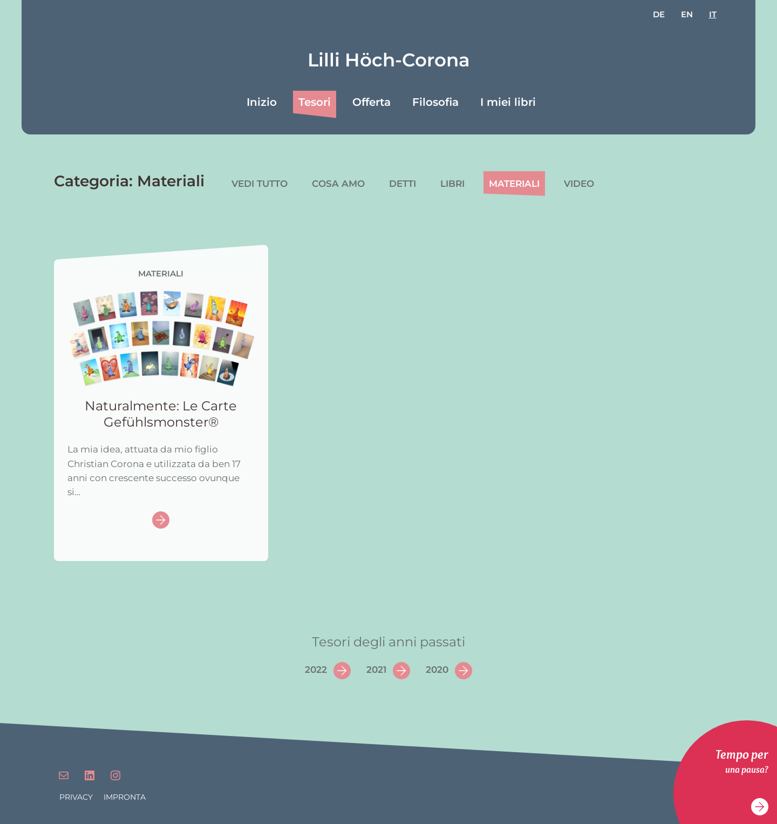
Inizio (262, 102)
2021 (376, 669)
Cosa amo (338, 183)
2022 (316, 669)
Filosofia (435, 102)
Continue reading (160, 521)
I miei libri (508, 102)
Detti (402, 183)
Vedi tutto (259, 183)
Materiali (514, 183)
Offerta (371, 102)
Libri (452, 183)
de (659, 14)
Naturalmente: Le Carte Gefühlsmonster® (161, 414)
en (687, 14)
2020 (437, 669)
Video (579, 183)
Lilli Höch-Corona (389, 60)
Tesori (314, 102)
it (713, 14)
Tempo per (741, 754)
